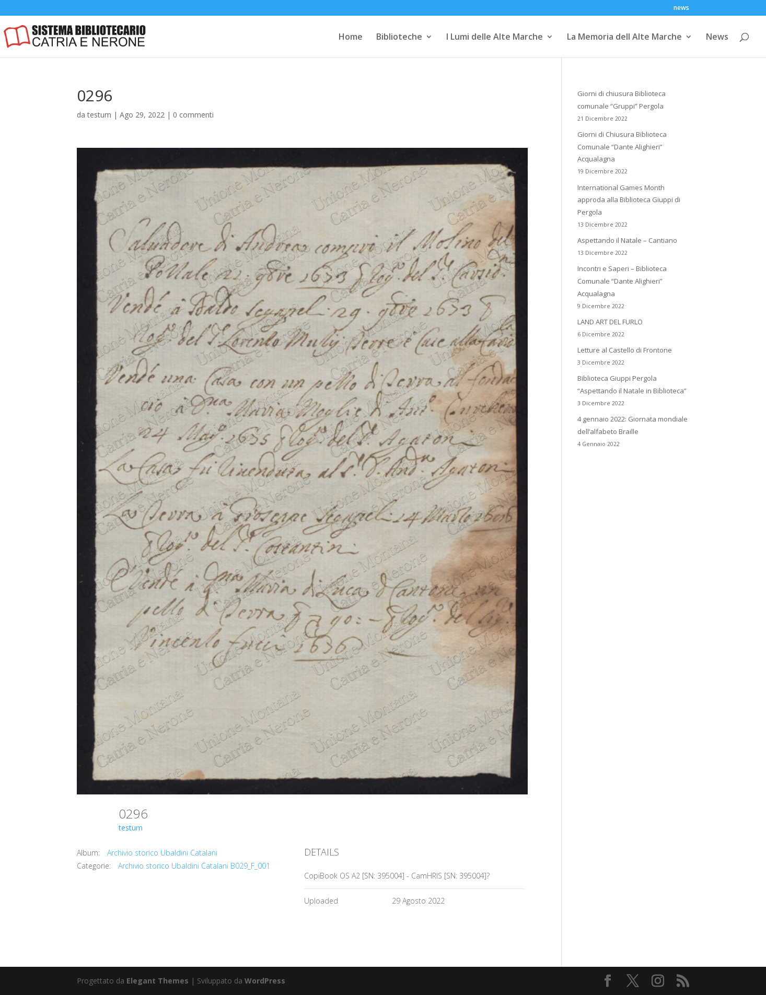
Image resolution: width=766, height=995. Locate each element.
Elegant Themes (157, 981)
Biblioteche (399, 37)
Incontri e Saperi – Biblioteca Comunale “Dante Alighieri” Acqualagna (622, 281)
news (681, 8)
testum (99, 115)
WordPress (265, 981)
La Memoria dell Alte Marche (624, 37)
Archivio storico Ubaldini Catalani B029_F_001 (194, 866)
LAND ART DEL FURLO (610, 321)
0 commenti (193, 115)
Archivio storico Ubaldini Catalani (162, 853)
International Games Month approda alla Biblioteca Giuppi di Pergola (628, 200)
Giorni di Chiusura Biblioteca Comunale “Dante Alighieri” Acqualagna (622, 147)
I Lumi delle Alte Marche (494, 37)
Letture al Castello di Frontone (624, 350)
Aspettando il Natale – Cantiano (627, 240)
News (717, 37)
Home (351, 37)
